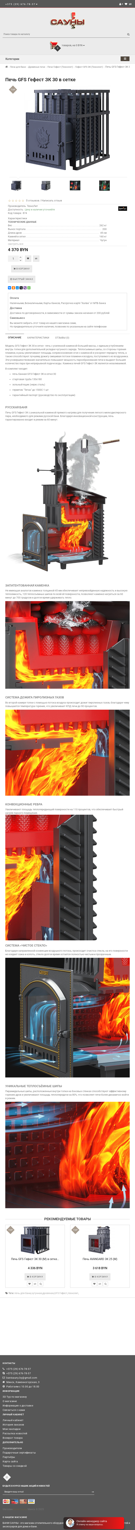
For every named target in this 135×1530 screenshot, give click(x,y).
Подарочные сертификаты (19, 1452)
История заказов (13, 1424)
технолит (73, 1293)
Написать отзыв (51, 200)
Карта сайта (10, 1461)
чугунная (36, 1293)
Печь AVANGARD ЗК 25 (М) (100, 1259)
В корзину (22, 269)
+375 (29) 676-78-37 (18, 1369)
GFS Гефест (60, 1293)
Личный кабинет (13, 1420)
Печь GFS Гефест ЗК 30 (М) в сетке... (35, 1259)
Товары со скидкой (15, 1465)
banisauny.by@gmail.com (21, 1377)
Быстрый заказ (21, 279)
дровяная (48, 1293)
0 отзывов (32, 200)
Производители (12, 1448)
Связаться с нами (14, 1410)
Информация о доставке (18, 1405)
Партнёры (9, 1457)
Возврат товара (13, 1437)
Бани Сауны (20, 1509)
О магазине (10, 1401)
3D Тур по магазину (15, 1396)
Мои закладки (11, 1429)
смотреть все (15, 243)
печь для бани (22, 1293)
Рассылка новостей (15, 1433)
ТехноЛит (32, 206)
